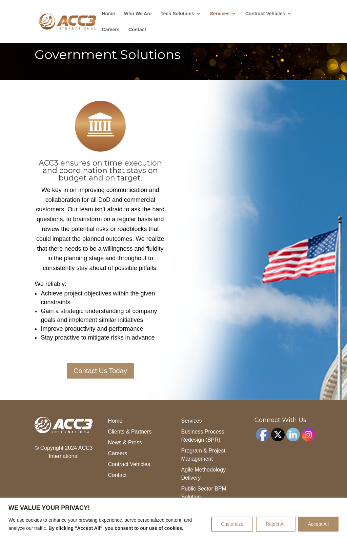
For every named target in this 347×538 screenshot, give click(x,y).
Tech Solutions (177, 13)
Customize (232, 524)
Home (108, 13)
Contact (137, 29)
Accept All (318, 524)
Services (220, 13)
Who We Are (138, 13)
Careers (110, 29)
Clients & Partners (129, 432)
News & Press (125, 442)
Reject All (275, 524)
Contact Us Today (100, 370)
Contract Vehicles (265, 13)
